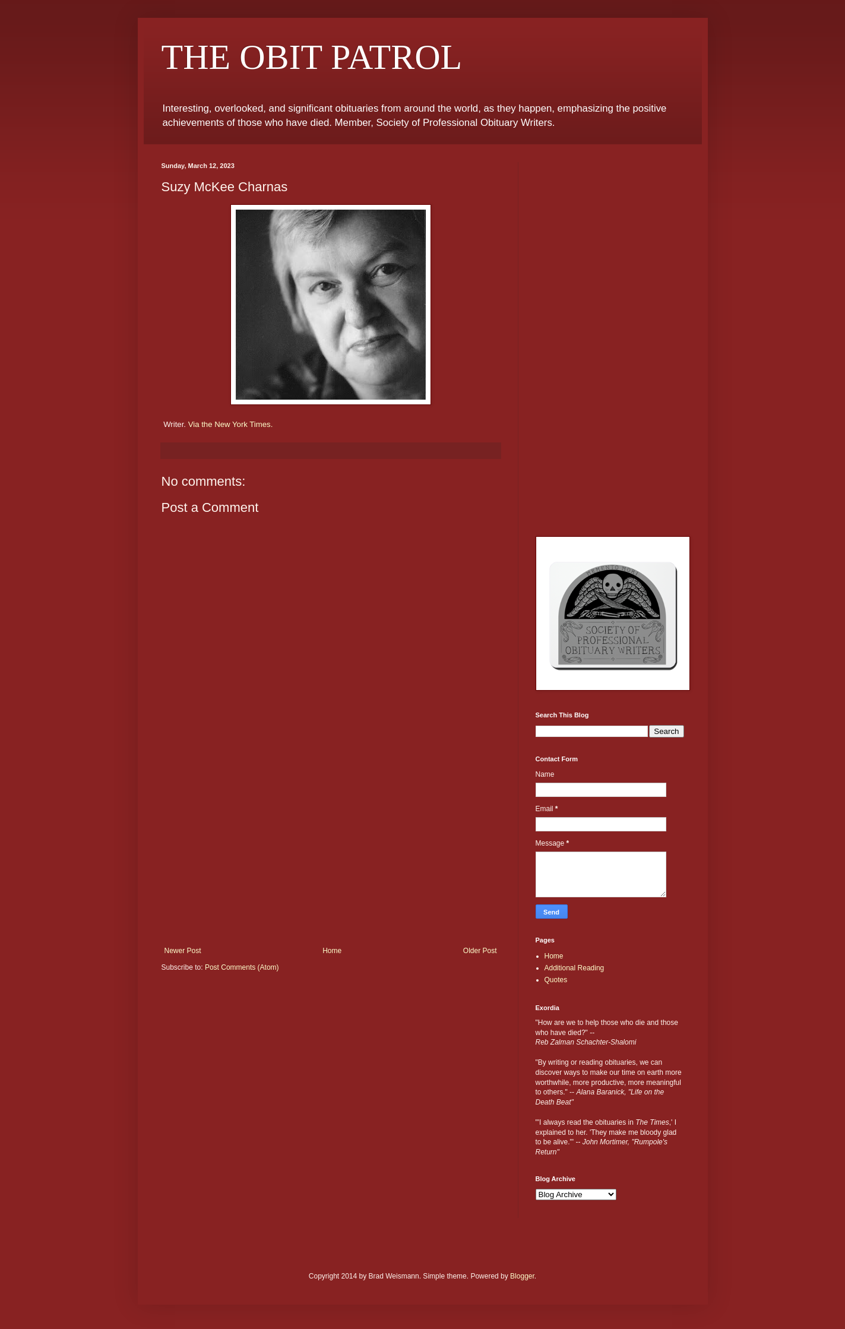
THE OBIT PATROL (312, 57)
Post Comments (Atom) (242, 967)
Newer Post (182, 951)
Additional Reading (575, 968)
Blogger (522, 1276)
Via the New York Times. (230, 424)
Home (331, 951)
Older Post (480, 951)
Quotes (556, 980)
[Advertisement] (331, 857)
